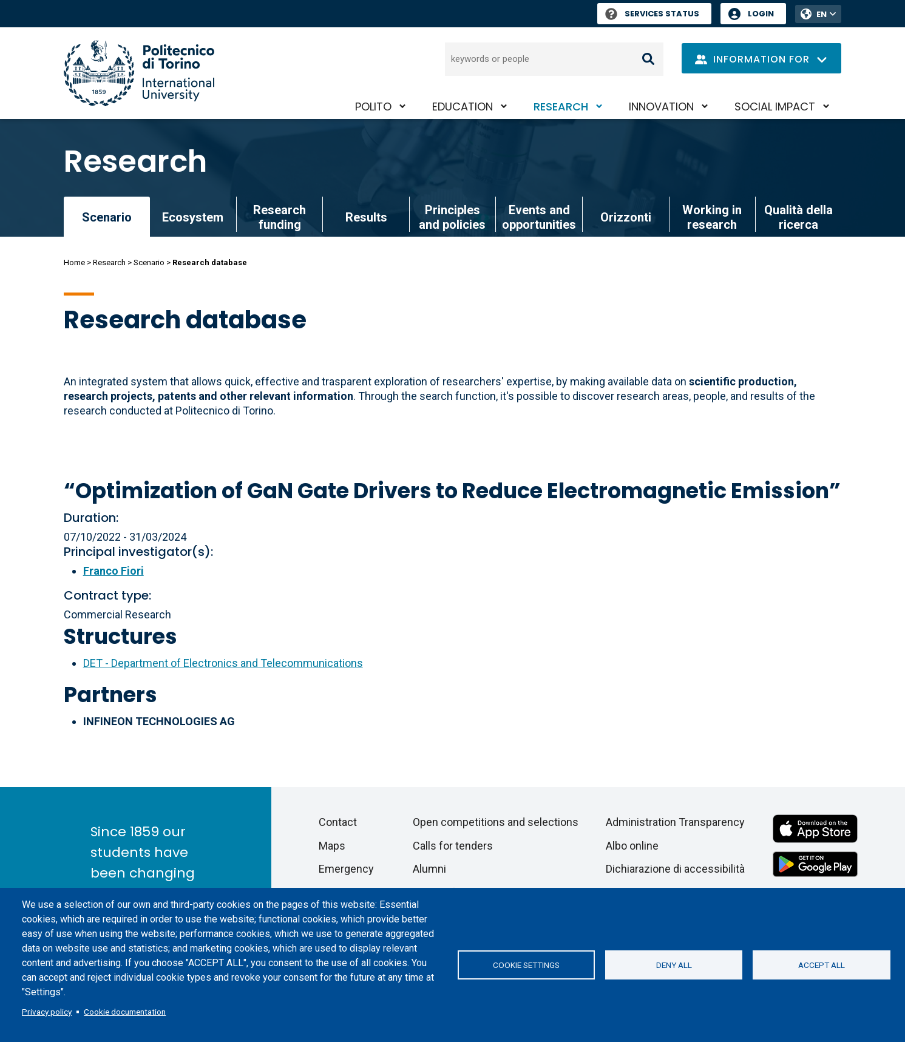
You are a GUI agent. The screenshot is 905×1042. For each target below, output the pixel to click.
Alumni (429, 868)
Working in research (712, 217)
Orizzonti (625, 217)
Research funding (279, 217)
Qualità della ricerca (798, 217)
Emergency (346, 868)
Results (366, 217)
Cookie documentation (125, 1012)
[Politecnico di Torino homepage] (139, 73)
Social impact (774, 106)
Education (462, 106)
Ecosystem (192, 217)
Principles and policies (452, 217)
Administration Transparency (675, 822)
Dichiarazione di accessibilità (675, 868)
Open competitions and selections (495, 822)
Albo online (632, 845)
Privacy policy (47, 1012)
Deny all (674, 965)
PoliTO (373, 106)
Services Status (652, 13)
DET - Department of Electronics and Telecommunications (223, 663)
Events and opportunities (539, 217)
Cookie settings (526, 965)
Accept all (821, 965)
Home (74, 262)
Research (561, 106)
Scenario (149, 262)
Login (761, 13)
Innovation (661, 106)
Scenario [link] (107, 217)
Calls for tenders (453, 845)
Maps (332, 845)
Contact (338, 822)
